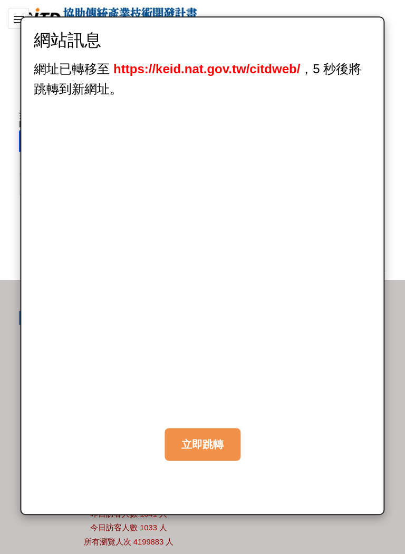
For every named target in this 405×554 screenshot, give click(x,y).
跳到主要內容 (26, 6)
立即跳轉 (202, 444)
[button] (18, 18)
